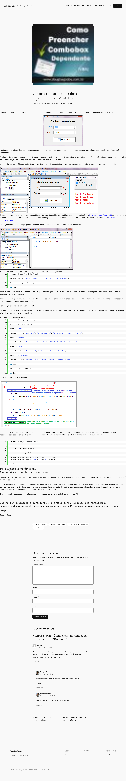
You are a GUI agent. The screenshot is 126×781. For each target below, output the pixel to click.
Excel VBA (69, 103)
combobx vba (38, 528)
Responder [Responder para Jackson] (35, 666)
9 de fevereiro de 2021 (47, 674)
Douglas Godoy (11, 6)
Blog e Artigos (60, 103)
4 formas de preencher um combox (37, 112)
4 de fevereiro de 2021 (44, 647)
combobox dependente (57, 524)
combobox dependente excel (78, 524)
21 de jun (35, 103)
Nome (35, 588)
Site (34, 606)
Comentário (37, 565)
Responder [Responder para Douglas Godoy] (39, 688)
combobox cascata (40, 524)
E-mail (35, 597)
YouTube (118, 6)
